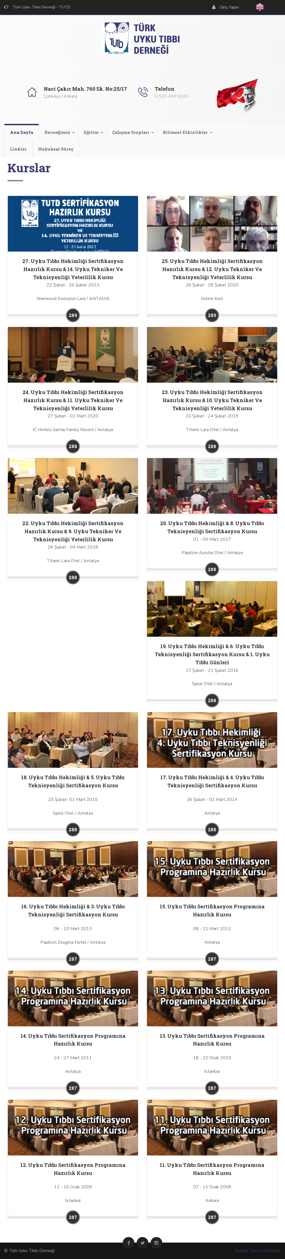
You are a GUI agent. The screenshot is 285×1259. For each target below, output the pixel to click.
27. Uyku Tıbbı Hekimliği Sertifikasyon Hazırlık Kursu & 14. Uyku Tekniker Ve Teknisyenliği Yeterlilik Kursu (73, 269)
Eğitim (91, 132)
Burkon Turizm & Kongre (258, 1250)
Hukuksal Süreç (55, 149)
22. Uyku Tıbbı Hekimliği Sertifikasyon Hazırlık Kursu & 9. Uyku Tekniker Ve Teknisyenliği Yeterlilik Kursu (73, 531)
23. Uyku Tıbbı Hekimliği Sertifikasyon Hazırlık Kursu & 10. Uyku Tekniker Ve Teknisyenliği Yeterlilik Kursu (212, 400)
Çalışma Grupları (130, 132)
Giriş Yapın (229, 7)
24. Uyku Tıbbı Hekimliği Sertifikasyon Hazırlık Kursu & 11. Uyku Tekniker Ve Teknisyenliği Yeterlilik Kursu (73, 400)
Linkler (18, 149)
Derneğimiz (57, 132)
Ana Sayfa (21, 132)
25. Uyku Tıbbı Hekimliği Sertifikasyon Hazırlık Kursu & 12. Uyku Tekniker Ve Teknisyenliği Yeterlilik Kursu (212, 269)
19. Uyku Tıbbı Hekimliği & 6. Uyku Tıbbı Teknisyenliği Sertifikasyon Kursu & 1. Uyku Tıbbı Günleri (212, 654)
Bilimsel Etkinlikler (185, 132)
